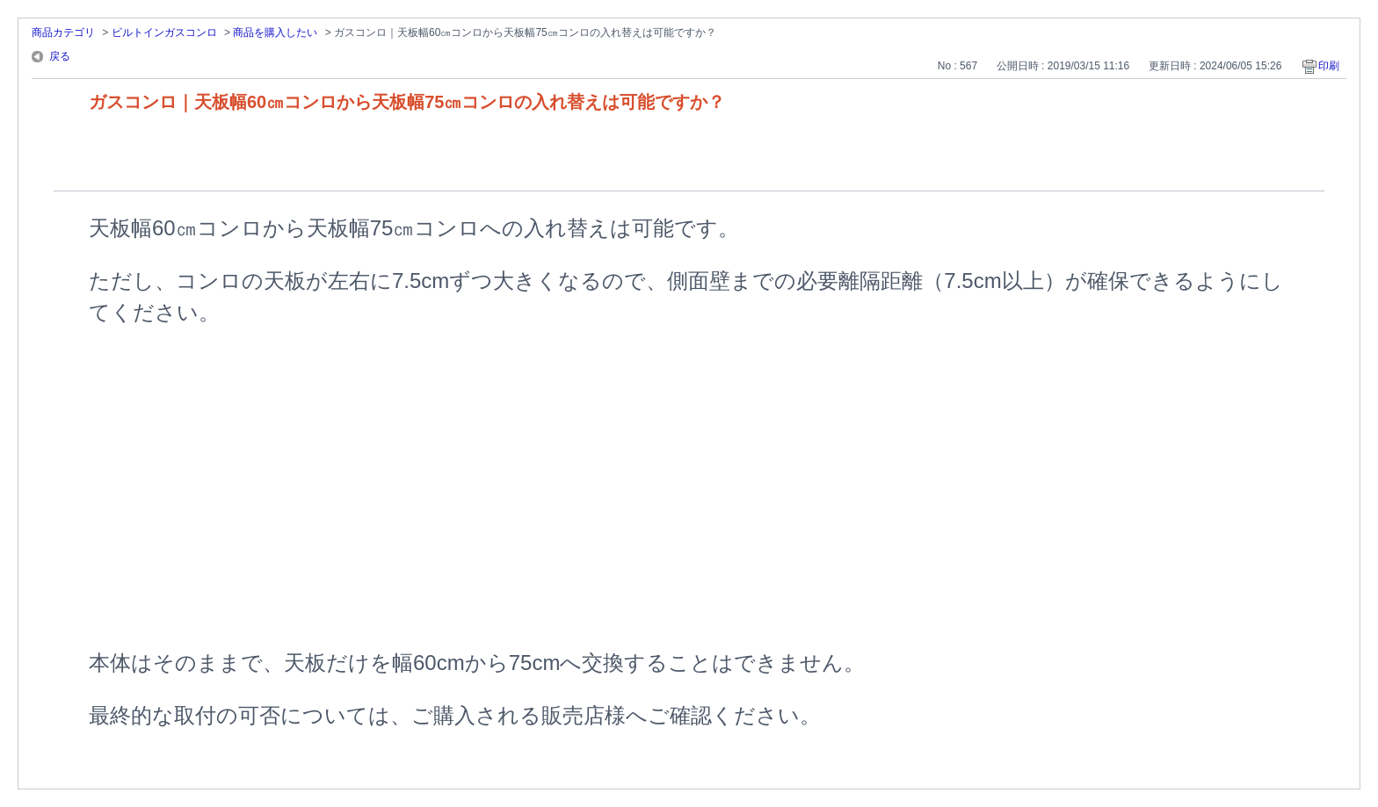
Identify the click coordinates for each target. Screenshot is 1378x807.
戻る (59, 56)
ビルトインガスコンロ (164, 32)
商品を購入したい (275, 32)
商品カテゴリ (63, 32)
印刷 (1328, 66)
